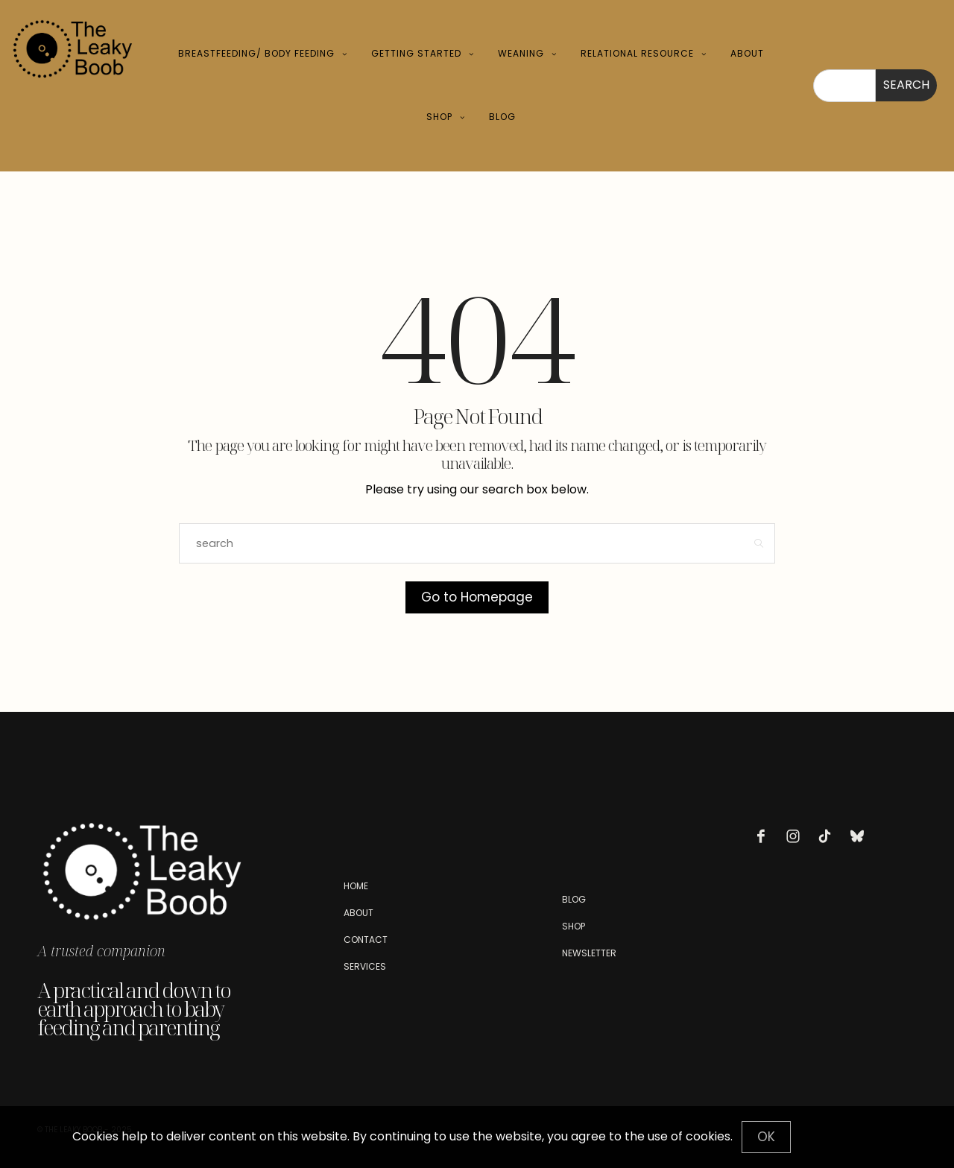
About (747, 53)
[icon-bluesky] (860, 836)
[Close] (766, 1137)
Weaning (521, 53)
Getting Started (416, 53)
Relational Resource (637, 53)
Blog (502, 116)
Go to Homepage (477, 597)
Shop (439, 116)
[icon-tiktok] (828, 836)
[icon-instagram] (796, 836)
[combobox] (844, 85)
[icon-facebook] (764, 836)
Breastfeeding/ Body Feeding (256, 53)
